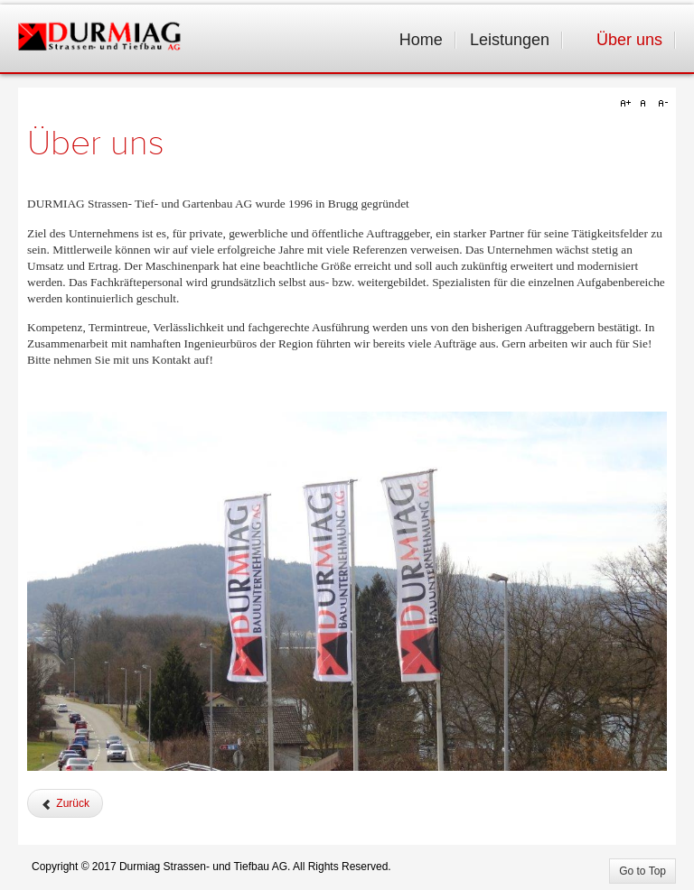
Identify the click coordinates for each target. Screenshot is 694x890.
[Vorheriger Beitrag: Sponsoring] (65, 803)
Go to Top (642, 871)
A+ (628, 104)
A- (660, 104)
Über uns (95, 143)
